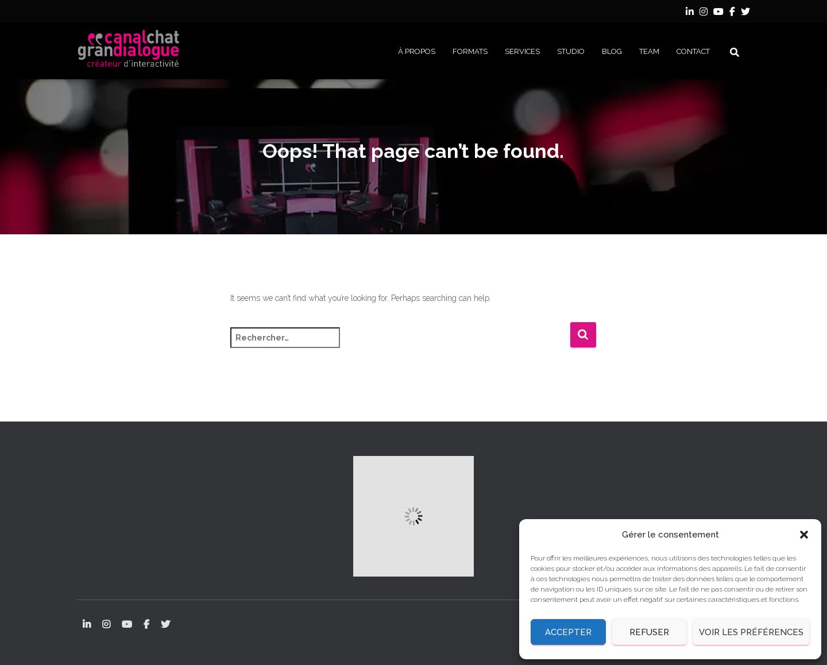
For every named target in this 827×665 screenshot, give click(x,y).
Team (649, 51)
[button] (804, 534)
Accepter (568, 632)
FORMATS (470, 51)
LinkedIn (690, 13)
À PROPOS (416, 51)
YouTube (718, 13)
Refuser (649, 632)
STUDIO (571, 51)
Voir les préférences (751, 632)
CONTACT (693, 51)
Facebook (732, 13)
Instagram (704, 13)
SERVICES (522, 51)
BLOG (612, 51)
